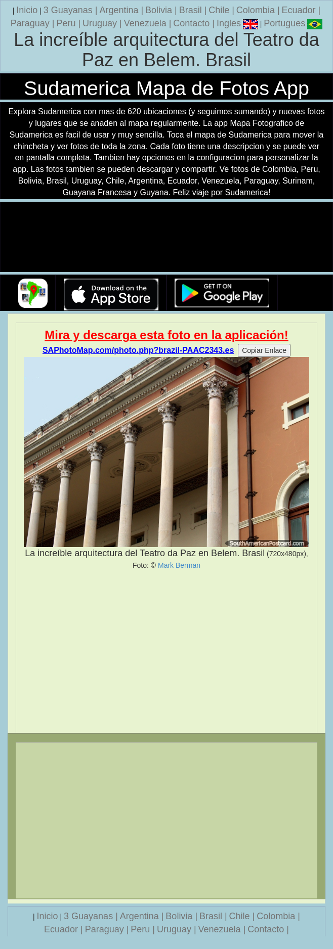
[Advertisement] (166, 651)
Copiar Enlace (264, 350)
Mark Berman (179, 565)
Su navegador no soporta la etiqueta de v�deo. (166, 237)
